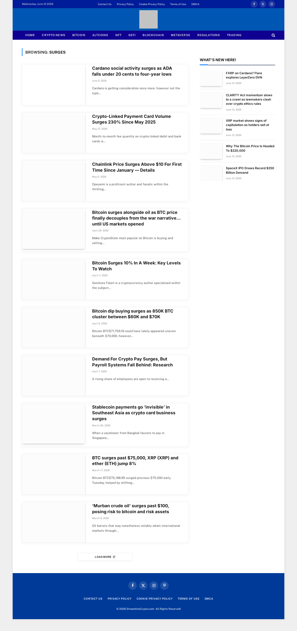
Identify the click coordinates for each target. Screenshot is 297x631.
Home (30, 35)
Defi (132, 35)
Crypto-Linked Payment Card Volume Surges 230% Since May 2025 (131, 120)
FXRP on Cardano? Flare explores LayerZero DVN (244, 75)
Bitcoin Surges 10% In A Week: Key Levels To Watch (136, 270)
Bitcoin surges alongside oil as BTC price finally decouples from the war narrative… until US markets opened (136, 222)
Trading (234, 35)
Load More (105, 568)
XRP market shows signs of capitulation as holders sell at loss (247, 125)
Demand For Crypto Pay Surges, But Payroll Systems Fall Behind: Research (132, 369)
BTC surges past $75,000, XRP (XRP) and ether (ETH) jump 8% (135, 469)
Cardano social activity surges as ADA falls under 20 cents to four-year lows (132, 71)
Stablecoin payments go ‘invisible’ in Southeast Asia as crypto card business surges (133, 421)
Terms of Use (178, 4)
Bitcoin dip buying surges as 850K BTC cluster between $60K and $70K (132, 319)
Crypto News (53, 35)
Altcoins (100, 35)
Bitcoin (78, 35)
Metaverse (180, 35)
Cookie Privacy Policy (152, 4)
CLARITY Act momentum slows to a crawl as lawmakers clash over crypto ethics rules (249, 99)
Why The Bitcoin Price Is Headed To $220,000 (250, 148)
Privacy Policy (125, 4)
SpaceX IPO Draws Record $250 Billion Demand (250, 170)
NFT (118, 35)
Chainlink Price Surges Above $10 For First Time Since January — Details (137, 170)
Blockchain (153, 35)
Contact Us (105, 4)
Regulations (208, 35)
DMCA (195, 4)
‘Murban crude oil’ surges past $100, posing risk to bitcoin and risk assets (130, 519)
